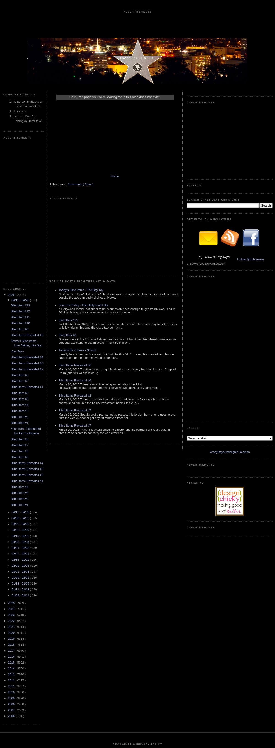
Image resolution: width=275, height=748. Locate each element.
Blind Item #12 (20, 174)
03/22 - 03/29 (21, 392)
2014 (12, 531)
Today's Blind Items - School (77, 286)
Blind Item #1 (19, 285)
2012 (12, 543)
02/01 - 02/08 (21, 434)
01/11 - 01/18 (21, 452)
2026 (12, 157)
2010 (12, 555)
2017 (12, 513)
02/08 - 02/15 (21, 428)
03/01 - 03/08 (21, 410)
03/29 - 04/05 (21, 386)
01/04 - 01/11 (21, 458)
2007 (12, 572)
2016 (12, 519)
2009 (12, 561)
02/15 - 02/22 (21, 422)
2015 (12, 525)
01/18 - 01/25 (21, 446)
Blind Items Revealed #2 (27, 232)
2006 (12, 578)
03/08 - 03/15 (21, 404)
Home (115, 180)
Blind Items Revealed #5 (27, 197)
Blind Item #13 (20, 168)
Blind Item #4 (19, 267)
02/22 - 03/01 (21, 416)
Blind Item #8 (19, 237)
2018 (12, 507)
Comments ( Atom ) (81, 189)
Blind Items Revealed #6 (75, 301)
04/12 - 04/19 (21, 374)
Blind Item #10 (20, 186)
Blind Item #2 (19, 279)
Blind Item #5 (19, 261)
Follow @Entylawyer (250, 190)
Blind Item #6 (19, 255)
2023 (12, 477)
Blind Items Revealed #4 (27, 220)
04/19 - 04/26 (21, 162)
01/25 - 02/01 (21, 440)
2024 (12, 471)
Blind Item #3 (19, 273)
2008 (12, 566)
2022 (12, 483)
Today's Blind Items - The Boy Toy (81, 226)
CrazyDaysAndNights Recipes (230, 246)
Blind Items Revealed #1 (27, 249)
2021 (12, 489)
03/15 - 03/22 (21, 398)
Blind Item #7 (19, 243)
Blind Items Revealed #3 (27, 226)
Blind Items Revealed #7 (75, 346)
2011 (12, 549)
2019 (12, 501)
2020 (12, 495)
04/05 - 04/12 (21, 380)
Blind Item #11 (20, 180)
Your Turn (17, 214)
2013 (12, 537)
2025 (12, 465)
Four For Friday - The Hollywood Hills (83, 241)
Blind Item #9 (19, 191)
